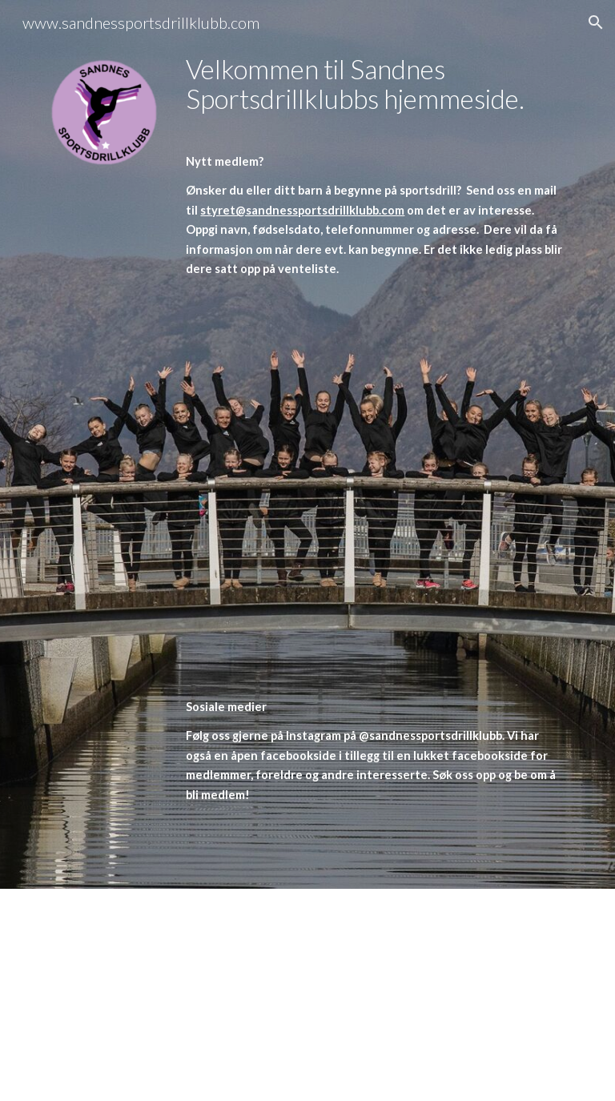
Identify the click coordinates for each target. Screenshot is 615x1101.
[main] (374, 444)
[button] (596, 22)
